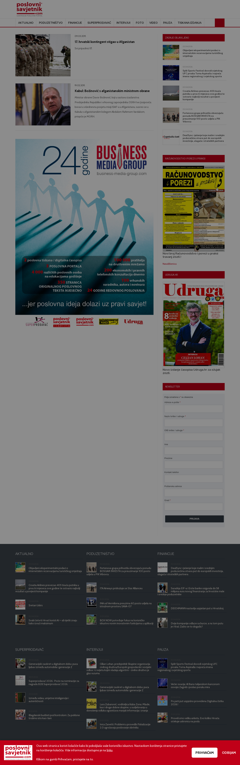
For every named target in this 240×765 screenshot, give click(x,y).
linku (109, 750)
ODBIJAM (229, 753)
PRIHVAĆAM (204, 753)
